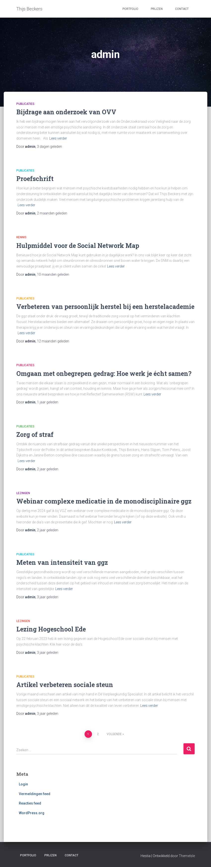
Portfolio (130, 9)
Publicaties (25, 104)
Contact (182, 9)
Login (23, 784)
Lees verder (58, 138)
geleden (49, 147)
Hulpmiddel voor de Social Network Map (77, 245)
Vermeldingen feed (34, 794)
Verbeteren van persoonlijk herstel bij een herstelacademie (105, 306)
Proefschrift (35, 179)
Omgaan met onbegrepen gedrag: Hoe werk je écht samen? (103, 373)
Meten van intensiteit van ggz (62, 562)
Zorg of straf (35, 434)
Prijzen (157, 9)
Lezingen (23, 493)
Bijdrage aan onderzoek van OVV (66, 112)
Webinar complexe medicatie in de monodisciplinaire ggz (103, 501)
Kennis (21, 237)
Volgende (114, 734)
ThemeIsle (187, 856)
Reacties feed (30, 803)
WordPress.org (31, 813)
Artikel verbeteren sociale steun (64, 685)
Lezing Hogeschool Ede (51, 629)
